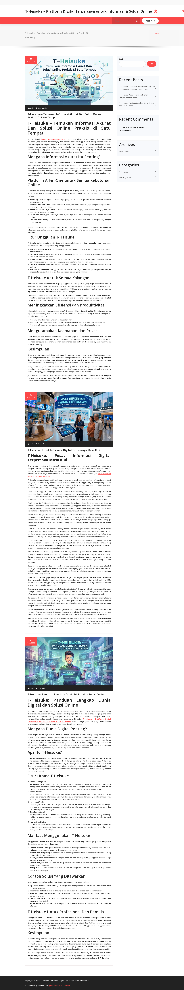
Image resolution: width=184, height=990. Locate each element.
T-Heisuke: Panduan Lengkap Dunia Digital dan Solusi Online (66, 694)
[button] (137, 21)
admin (31, 108)
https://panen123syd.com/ (53, 139)
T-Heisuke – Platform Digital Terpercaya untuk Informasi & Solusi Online (88, 11)
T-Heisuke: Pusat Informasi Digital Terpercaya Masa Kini (64, 450)
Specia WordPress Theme (59, 985)
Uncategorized (43, 108)
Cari (121, 59)
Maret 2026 (124, 151)
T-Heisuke (41, 444)
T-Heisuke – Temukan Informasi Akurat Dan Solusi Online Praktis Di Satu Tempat (64, 115)
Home (156, 33)
